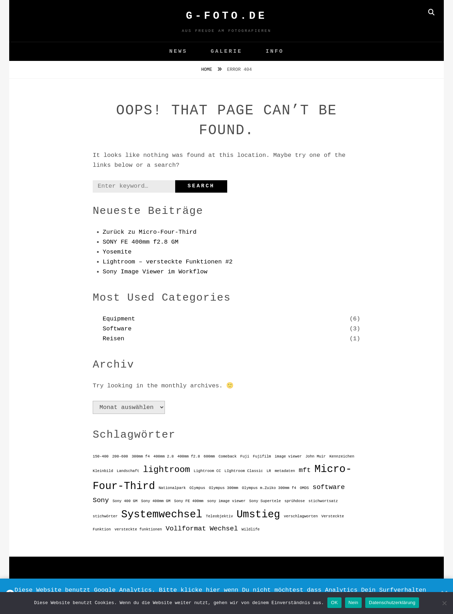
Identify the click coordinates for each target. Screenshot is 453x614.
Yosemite (117, 252)
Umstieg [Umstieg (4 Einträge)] (258, 515)
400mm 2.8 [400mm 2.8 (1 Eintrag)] (163, 456)
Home (208, 69)
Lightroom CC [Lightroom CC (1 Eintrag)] (207, 471)
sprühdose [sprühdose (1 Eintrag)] (295, 501)
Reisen (113, 338)
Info (275, 52)
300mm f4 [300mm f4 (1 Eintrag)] (141, 456)
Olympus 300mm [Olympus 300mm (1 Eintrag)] (223, 488)
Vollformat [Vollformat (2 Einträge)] (186, 529)
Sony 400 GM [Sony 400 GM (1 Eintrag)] (125, 501)
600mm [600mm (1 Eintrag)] (209, 456)
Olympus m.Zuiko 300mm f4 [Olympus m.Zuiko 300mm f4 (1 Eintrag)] (269, 488)
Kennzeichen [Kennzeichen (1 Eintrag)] (341, 456)
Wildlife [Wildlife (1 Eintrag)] (251, 529)
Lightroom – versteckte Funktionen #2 (168, 261)
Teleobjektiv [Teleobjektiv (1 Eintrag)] (219, 516)
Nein (354, 602)
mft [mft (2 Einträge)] (305, 470)
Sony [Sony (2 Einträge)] (101, 500)
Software (117, 328)
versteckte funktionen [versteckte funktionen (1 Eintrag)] (138, 529)
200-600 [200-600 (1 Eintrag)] (120, 456)
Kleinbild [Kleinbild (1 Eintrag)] (103, 471)
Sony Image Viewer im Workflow (155, 271)
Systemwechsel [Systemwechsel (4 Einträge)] (161, 515)
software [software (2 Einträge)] (328, 487)
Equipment (119, 318)
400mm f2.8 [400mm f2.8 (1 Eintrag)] (188, 456)
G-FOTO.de (226, 16)
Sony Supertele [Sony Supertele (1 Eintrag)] (265, 501)
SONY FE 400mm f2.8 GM (140, 242)
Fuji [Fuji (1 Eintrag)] (245, 456)
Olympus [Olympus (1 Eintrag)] (197, 488)
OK (334, 602)
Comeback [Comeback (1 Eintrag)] (227, 456)
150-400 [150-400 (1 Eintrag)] (101, 456)
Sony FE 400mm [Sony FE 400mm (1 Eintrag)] (188, 501)
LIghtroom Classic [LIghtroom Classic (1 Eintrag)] (243, 471)
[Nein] (444, 603)
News (178, 52)
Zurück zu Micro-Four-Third (149, 232)
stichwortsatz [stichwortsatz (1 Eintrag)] (323, 501)
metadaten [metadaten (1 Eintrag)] (285, 471)
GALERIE (226, 52)
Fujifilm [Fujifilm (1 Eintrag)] (262, 456)
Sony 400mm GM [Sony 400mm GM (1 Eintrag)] (155, 501)
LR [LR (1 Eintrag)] (268, 471)
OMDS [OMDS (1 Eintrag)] (304, 488)
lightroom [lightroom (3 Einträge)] (166, 469)
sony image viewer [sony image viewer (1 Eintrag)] (226, 501)
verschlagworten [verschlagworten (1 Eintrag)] (301, 516)
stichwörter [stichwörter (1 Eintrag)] (105, 516)
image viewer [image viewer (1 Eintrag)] (288, 456)
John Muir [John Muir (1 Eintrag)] (315, 456)
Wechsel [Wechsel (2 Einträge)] (224, 529)
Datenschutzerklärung (392, 602)
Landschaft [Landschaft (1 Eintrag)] (128, 471)
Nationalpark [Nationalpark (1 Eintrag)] (172, 488)
